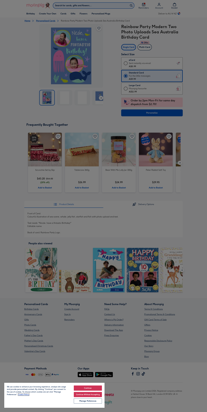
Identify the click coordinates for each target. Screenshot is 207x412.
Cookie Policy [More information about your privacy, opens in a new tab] (23, 395)
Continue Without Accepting (88, 395)
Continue (87, 388)
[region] (54, 395)
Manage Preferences (87, 401)
